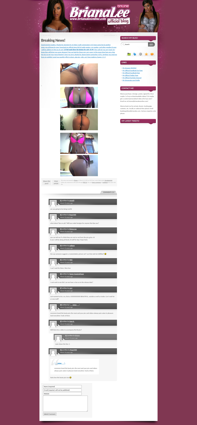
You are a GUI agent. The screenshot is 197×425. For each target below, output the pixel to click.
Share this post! (46, 182)
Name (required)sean (76, 274)
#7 (61, 288)
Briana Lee (73, 229)
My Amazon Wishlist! (129, 68)
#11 (61, 350)
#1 (61, 201)
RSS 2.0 (85, 182)
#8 (61, 305)
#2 (61, 215)
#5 (61, 260)
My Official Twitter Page (130, 75)
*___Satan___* (74, 305)
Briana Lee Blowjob (109, 35)
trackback (105, 182)
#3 (61, 229)
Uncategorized (108, 180)
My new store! (47, 35)
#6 (61, 274)
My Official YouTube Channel (131, 78)
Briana (76, 180)
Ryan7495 (72, 215)
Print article (56, 182)
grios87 (71, 201)
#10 (66, 336)
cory (70, 288)
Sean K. (72, 321)
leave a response (96, 182)
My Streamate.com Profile (131, 80)
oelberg (72, 246)
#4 (61, 246)
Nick (70, 260)
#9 (61, 321)
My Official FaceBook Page (131, 73)
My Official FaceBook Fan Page (132, 70)
